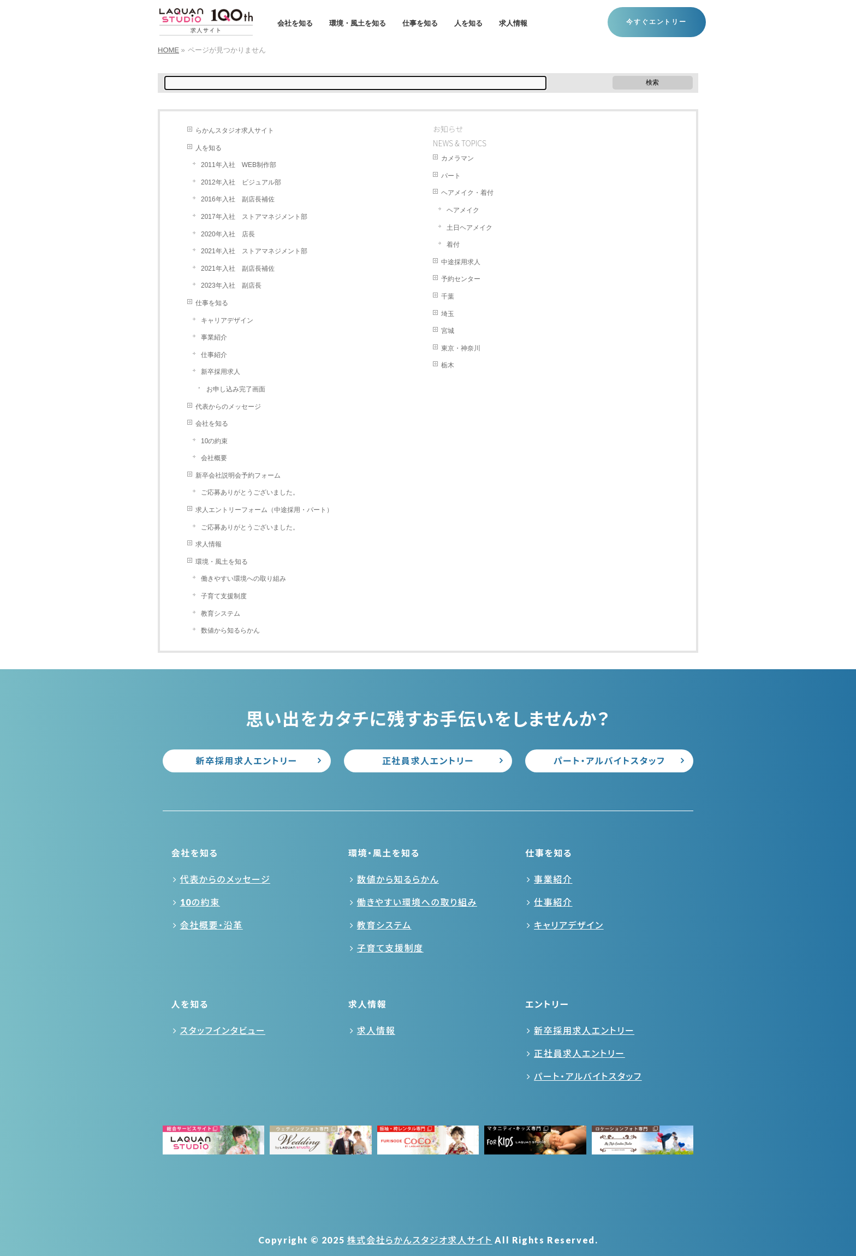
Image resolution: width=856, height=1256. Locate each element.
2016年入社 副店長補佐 (238, 199)
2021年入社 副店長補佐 (238, 268)
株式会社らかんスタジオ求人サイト (419, 1240)
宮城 (447, 331)
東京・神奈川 (460, 348)
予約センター (460, 279)
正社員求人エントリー (428, 760)
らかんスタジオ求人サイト (234, 130)
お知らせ (448, 128)
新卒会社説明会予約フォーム (238, 475)
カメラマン (457, 158)
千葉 (447, 296)
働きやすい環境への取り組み (243, 578)
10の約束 (214, 441)
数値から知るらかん (230, 630)
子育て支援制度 (224, 596)
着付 (453, 244)
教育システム (220, 613)
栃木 (447, 365)
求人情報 (208, 544)
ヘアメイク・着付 (467, 193)
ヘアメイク (463, 210)
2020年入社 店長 (228, 234)
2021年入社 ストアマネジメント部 (254, 251)
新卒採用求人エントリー (247, 760)
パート (451, 176)
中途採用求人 (460, 262)
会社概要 (214, 458)
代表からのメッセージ (228, 406)
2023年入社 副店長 (231, 285)
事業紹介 (214, 337)
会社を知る (211, 423)
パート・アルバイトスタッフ (609, 760)
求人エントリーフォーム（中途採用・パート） (264, 510)
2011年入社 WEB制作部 (238, 165)
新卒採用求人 (220, 372)
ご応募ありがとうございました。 (250, 492)
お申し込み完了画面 (235, 389)
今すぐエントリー (656, 22)
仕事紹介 (214, 355)
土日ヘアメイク (469, 227)
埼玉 (447, 314)
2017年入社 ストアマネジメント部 (254, 217)
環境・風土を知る (221, 562)
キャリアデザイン (227, 320)
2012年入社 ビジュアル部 (241, 182)
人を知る (208, 148)
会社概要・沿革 (211, 925)
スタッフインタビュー (223, 1030)
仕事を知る (211, 303)
